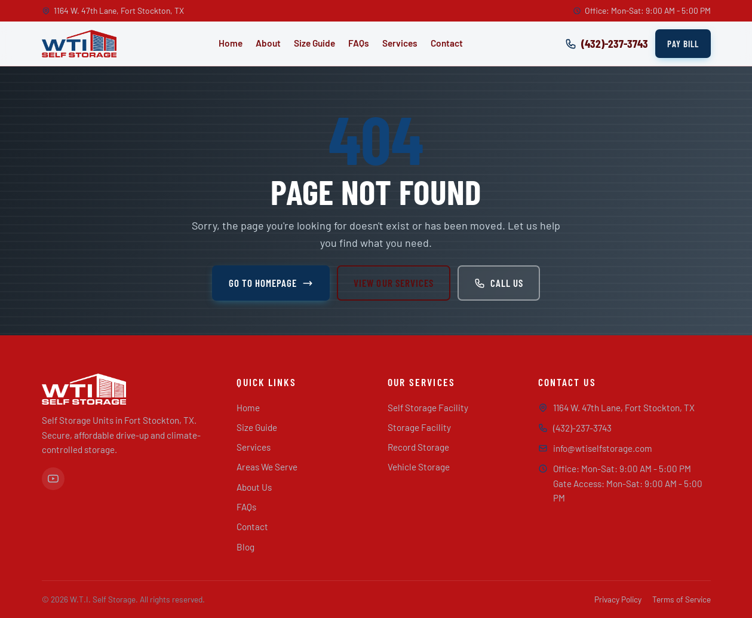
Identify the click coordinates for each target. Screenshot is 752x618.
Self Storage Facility (428, 407)
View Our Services (393, 283)
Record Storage (418, 447)
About (268, 43)
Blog (245, 546)
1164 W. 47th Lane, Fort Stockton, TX (624, 407)
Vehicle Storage (419, 466)
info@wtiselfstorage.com (602, 448)
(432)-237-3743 (582, 428)
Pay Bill (682, 43)
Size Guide (314, 43)
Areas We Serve (267, 466)
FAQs (358, 43)
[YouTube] (53, 478)
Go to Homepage (271, 283)
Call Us (498, 283)
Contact (447, 43)
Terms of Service (681, 599)
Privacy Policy (617, 599)
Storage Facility (419, 427)
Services (400, 43)
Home (231, 43)
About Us (254, 487)
